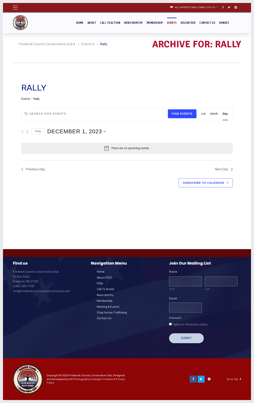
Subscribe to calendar (203, 182)
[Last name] (221, 281)
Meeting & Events (108, 307)
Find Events (182, 113)
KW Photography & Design (85, 379)
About (92, 22)
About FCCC (104, 277)
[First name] (185, 281)
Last (207, 289)
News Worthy (133, 22)
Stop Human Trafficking (112, 312)
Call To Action (110, 22)
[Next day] (27, 131)
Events (172, 22)
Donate (224, 22)
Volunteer (188, 22)
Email (174, 298)
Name (174, 271)
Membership (155, 22)
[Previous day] (22, 131)
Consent (175, 318)
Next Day (224, 169)
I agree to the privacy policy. (190, 324)
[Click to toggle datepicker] (76, 131)
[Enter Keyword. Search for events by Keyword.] (94, 114)
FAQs (100, 283)
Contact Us (207, 22)
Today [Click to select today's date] (38, 131)
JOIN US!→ (211, 7)
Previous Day (33, 169)
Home (80, 22)
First (171, 289)
